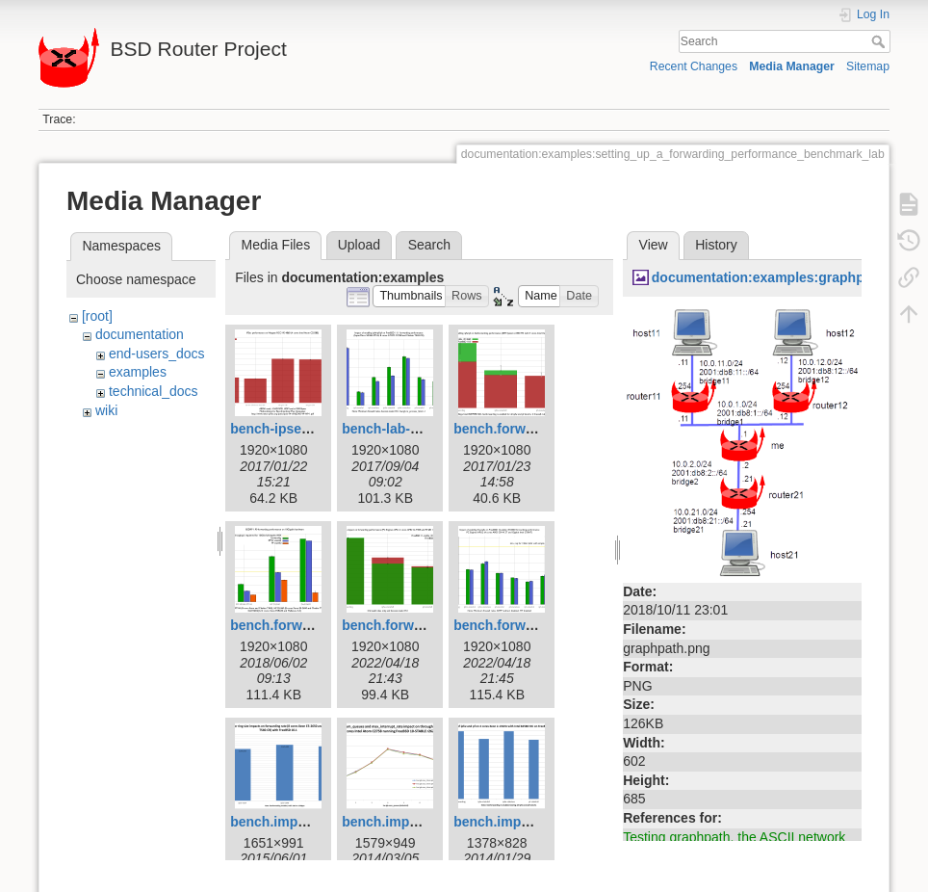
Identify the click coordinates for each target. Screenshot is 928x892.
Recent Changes (693, 66)
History (716, 244)
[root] (97, 316)
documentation (139, 334)
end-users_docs (157, 353)
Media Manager (792, 66)
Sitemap (867, 66)
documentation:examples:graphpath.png (782, 277)
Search (880, 41)
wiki (106, 410)
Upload (359, 244)
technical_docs (153, 391)
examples (138, 372)
